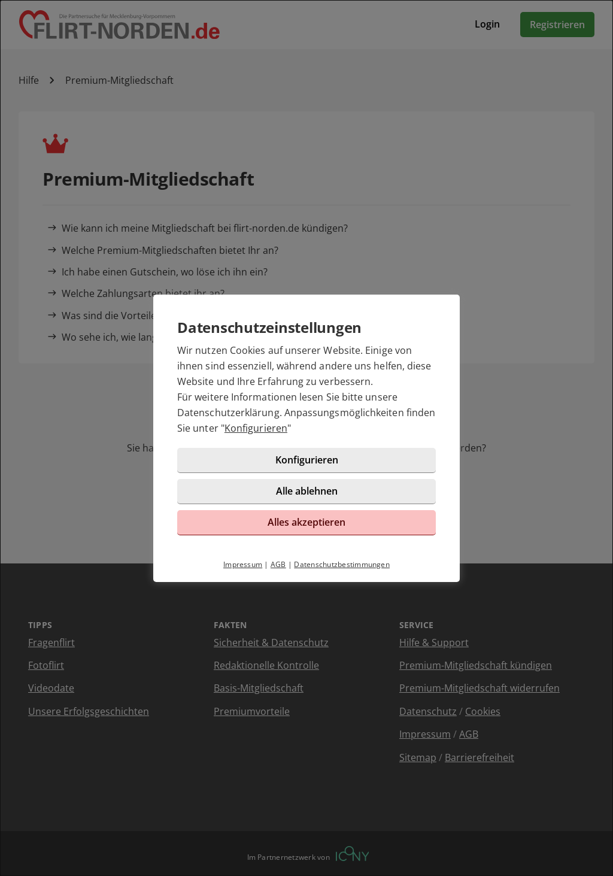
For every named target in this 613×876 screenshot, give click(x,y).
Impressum (242, 564)
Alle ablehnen (307, 491)
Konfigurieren (255, 428)
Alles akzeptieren (306, 522)
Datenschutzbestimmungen (342, 564)
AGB (278, 564)
